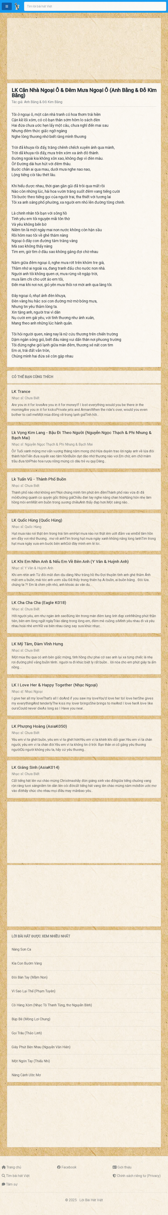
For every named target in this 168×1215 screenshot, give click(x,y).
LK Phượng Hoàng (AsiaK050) (39, 726)
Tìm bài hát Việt (18, 1176)
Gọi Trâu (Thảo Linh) (27, 1033)
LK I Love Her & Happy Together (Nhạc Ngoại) (55, 684)
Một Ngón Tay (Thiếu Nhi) (31, 1061)
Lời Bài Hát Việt (91, 1200)
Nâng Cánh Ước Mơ (26, 1075)
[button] (7, 6)
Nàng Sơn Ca (21, 949)
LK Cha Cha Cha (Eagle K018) (39, 602)
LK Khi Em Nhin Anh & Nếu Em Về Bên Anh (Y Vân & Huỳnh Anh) (70, 561)
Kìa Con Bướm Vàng (27, 963)
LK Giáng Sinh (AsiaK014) (35, 767)
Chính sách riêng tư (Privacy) (139, 1176)
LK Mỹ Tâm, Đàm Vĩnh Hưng (37, 643)
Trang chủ (14, 1167)
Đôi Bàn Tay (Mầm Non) (29, 977)
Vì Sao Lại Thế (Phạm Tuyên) (33, 991)
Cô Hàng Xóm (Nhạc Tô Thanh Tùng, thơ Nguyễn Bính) (52, 1005)
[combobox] (95, 6)
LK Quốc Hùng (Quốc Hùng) (37, 520)
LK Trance (21, 391)
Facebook (69, 1167)
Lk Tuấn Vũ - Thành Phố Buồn (39, 479)
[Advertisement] (84, 48)
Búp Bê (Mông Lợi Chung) (31, 1019)
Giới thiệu (124, 1167)
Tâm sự (12, 1184)
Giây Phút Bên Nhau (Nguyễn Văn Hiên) (41, 1047)
